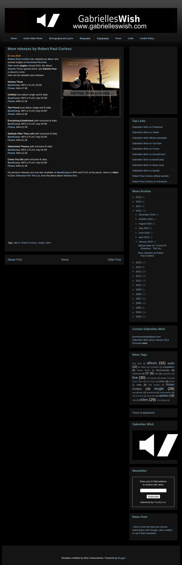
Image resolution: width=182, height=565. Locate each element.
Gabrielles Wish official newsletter (149, 138)
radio (139, 384)
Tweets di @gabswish (143, 412)
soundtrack (137, 392)
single (41, 242)
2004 (139, 312)
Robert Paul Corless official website (150, 176)
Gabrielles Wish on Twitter (145, 132)
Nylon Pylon (137, 382)
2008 (139, 294)
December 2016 (147, 214)
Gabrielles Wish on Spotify (145, 170)
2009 (139, 289)
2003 (139, 316)
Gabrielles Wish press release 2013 (150, 340)
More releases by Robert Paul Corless (40, 49)
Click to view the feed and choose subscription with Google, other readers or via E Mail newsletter (152, 530)
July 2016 (144, 228)
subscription (165, 392)
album (17, 242)
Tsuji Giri (151, 396)
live (135, 377)
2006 (139, 303)
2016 (139, 210)
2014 (139, 267)
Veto (134, 400)
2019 (139, 197)
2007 (139, 298)
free (156, 373)
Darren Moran (143, 370)
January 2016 (146, 241)
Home (14, 38)
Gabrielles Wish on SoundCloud (148, 154)
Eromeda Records (37, 62)
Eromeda (137, 343)
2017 (139, 206)
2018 (139, 201)
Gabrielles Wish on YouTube (147, 143)
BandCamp (14, 85)
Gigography (103, 38)
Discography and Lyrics (61, 38)
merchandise (152, 378)
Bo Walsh (142, 367)
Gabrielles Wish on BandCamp (148, 159)
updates (164, 395)
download (136, 373)
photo (162, 381)
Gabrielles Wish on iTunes (145, 148)
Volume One (70, 175)
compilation (168, 367)
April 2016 (144, 237)
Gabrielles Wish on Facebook (147, 127)
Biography (85, 38)
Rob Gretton (154, 385)
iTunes (11, 88)
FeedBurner (160, 502)
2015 (139, 262)
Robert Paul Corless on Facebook (149, 181)
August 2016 (145, 223)
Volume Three (15, 68)
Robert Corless (29, 242)
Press (118, 38)
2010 (139, 285)
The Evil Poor (138, 396)
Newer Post (15, 259)
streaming (151, 392)
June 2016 (144, 232)
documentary (162, 370)
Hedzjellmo (166, 374)
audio (171, 363)
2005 (139, 307)
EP (147, 373)
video (48, 242)
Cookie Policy (147, 38)
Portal (172, 382)
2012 (139, 276)
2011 (139, 280)
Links (130, 38)
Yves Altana (162, 400)
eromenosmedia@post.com (146, 336)
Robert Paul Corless (19, 59)
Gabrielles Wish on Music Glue (148, 165)
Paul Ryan (150, 382)
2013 (139, 271)
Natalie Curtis (165, 378)
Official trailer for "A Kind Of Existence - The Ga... (152, 247)
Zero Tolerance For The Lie (25, 175)
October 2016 (146, 219)
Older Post (114, 259)
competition (154, 367)
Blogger (121, 558)
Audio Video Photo (32, 38)
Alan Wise (137, 364)
